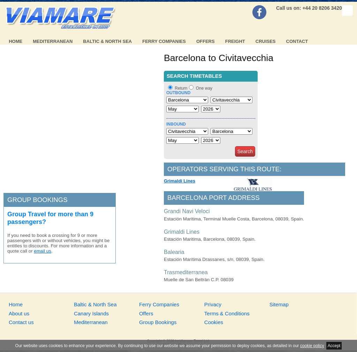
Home (15, 41)
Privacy (212, 304)
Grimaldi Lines (179, 181)
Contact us (21, 322)
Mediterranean (53, 41)
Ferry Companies (164, 41)
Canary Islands (91, 313)
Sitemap (279, 304)
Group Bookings (158, 322)
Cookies (213, 322)
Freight (235, 41)
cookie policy (312, 345)
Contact (297, 41)
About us (19, 313)
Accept (334, 345)
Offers (205, 41)
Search (245, 151)
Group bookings (37, 199)
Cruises (266, 41)
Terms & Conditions (227, 313)
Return (181, 88)
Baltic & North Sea (107, 41)
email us (42, 251)
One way (204, 88)
